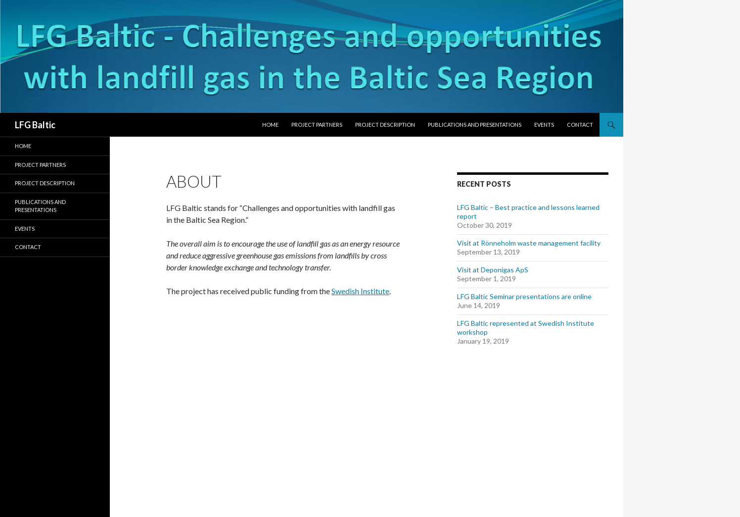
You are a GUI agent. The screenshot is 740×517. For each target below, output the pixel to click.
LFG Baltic (35, 124)
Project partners (316, 124)
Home (270, 124)
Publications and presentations (474, 124)
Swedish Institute (360, 291)
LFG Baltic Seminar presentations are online (524, 296)
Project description (385, 124)
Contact (580, 124)
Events (544, 124)
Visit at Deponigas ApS (492, 269)
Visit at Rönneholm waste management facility (529, 243)
